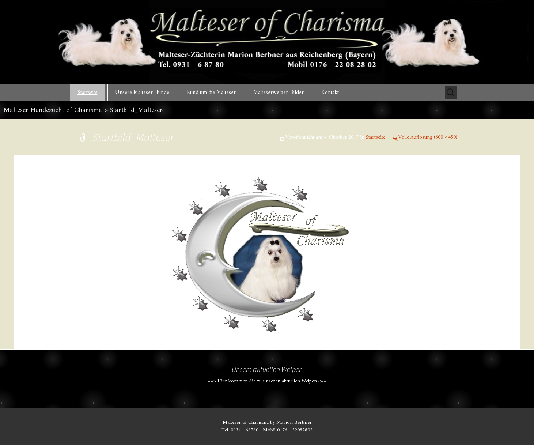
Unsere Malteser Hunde (142, 93)
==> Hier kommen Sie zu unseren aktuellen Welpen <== (267, 381)
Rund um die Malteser (211, 93)
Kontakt (330, 93)
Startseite (87, 93)
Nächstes (438, 196)
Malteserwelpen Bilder (278, 93)
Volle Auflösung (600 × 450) (427, 137)
